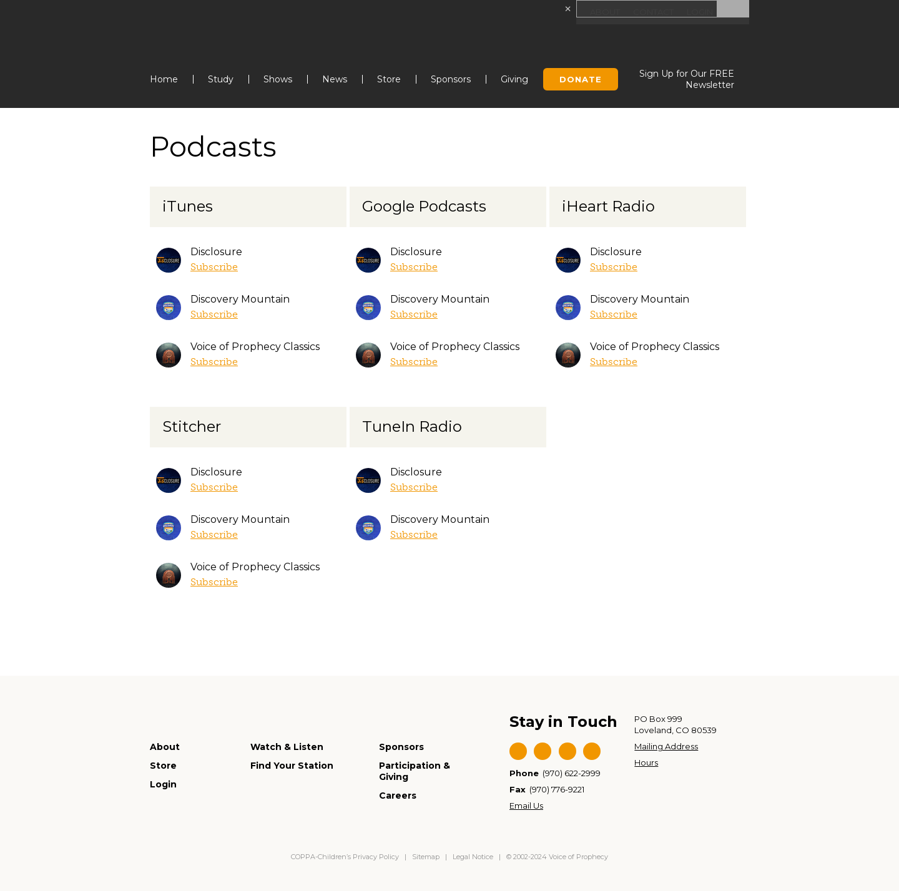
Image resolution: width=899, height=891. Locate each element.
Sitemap (426, 856)
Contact (649, 12)
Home (164, 79)
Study (220, 79)
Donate (580, 79)
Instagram (592, 751)
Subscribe (214, 267)
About (598, 12)
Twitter (542, 751)
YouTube (567, 751)
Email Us (526, 806)
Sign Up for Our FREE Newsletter (686, 79)
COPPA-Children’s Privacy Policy (346, 856)
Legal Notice (473, 856)
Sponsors (451, 79)
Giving (514, 79)
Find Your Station (291, 765)
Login (697, 12)
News (334, 79)
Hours (646, 762)
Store (389, 79)
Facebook (518, 751)
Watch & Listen (286, 746)
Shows (277, 79)
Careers (397, 795)
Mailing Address (666, 746)
